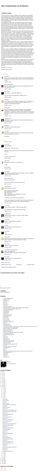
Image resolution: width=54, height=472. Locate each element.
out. (3, 390)
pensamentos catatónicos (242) (7, 451)
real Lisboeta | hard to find (9, 249)
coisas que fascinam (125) (6, 437)
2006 (3, 463)
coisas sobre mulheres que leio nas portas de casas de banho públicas (15, 307)
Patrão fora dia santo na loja (8, 340)
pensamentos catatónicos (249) (7, 419)
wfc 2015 (4, 354)
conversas (5, 312)
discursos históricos (6, 315)
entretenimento (5, 320)
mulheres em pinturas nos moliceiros (9, 328)
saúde (4, 345)
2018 (3, 377)
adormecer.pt (5, 300)
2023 (3, 373)
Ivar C (5, 91)
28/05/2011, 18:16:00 (7, 122)
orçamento (5, 338)
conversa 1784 (4, 399)
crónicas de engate (8, 69)
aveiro (4, 301)
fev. (3, 455)
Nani (5, 99)
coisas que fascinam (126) (6, 416)
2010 (3, 457)
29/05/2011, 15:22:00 (7, 211)
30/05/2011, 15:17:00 (7, 241)
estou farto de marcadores (7, 321)
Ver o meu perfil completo (11, 363)
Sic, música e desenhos (6, 429)
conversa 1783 (4, 405)
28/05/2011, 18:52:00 (7, 141)
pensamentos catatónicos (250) (7, 414)
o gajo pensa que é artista (7, 334)
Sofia (5, 76)
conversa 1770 (4, 448)
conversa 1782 (4, 408)
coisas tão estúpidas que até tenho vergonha (11, 308)
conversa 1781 (4, 412)
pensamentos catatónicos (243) (7, 442)
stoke (4, 349)
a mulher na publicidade (7, 298)
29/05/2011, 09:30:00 (7, 168)
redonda (6, 236)
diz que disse (5, 318)
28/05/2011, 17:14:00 (7, 115)
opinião (4, 336)
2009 (3, 459)
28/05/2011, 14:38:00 (7, 81)
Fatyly (5, 160)
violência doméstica (6, 352)
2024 (3, 371)
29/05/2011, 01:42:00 (7, 158)
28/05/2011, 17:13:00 (7, 105)
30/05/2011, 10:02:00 (7, 234)
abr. (3, 452)
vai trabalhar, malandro (6, 407)
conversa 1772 (4, 444)
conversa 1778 (4, 422)
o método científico (6, 13)
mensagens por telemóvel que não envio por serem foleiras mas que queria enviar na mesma (19, 326)
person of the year (6, 342)
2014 (3, 382)
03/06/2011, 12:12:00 (7, 254)
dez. (3, 388)
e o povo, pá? (4, 434)
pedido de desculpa (5, 403)
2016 (3, 379)
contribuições (5, 311)
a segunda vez (5, 299)
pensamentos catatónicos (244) (7, 441)
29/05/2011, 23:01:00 (7, 228)
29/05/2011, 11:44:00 (7, 175)
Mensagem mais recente (6, 264)
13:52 (11, 67)
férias (4, 322)
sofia (4, 348)
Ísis (5, 225)
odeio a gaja (4, 401)
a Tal (5, 131)
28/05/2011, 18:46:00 (7, 128)
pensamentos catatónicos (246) (7, 433)
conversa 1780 (4, 415)
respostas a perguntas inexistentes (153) (9, 404)
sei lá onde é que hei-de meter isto (9, 346)
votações (4, 353)
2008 (3, 460)
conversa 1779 (4, 418)
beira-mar (5, 304)
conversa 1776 (4, 430)
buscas (4, 305)
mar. (3, 453)
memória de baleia (6, 325)
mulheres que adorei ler (7, 331)
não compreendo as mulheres (14, 6)
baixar (4, 302)
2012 (3, 385)
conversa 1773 (4, 440)
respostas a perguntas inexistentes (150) (9, 423)
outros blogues (5, 339)
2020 (3, 374)
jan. (3, 456)
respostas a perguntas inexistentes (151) (9, 411)
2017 (3, 378)
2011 (3, 386)
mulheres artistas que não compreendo (10, 327)
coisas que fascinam (6, 306)
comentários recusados (7, 309)
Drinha (5, 107)
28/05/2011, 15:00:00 (7, 88)
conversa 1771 (4, 445)
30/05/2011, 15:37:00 (7, 247)
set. (3, 392)
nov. (3, 389)
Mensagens (3, 468)
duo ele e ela (5, 319)
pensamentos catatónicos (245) (7, 438)
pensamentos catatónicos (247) (7, 427)
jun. (3, 396)
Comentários (4, 470)
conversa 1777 (4, 426)
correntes (4, 313)
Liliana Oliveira (7, 84)
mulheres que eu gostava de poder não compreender (12, 332)
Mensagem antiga (30, 264)
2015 (3, 381)
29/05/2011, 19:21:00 (7, 222)
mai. (3, 397)
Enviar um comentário (5, 262)
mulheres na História (6, 329)
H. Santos (6, 186)
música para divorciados (7, 333)
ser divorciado (5, 347)
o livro (4, 335)
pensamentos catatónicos (7, 341)
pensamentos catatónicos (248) (7, 425)
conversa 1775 (4, 431)
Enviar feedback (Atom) (11, 267)
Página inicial (19, 264)
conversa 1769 (4, 449)
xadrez (4, 355)
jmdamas (6, 118)
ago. (3, 393)
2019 (3, 375)
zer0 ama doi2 (5, 356)
